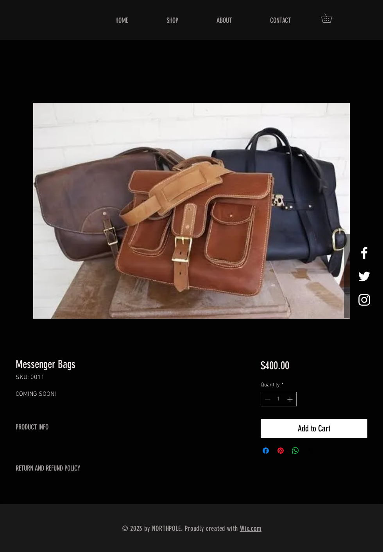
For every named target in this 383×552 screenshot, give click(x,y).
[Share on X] (310, 450)
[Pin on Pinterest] (280, 450)
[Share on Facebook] (265, 450)
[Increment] (290, 399)
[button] (331, 18)
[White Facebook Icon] (364, 253)
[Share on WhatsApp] (295, 450)
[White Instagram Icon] (364, 300)
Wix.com (250, 528)
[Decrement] (267, 399)
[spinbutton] (279, 399)
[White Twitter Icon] (364, 276)
